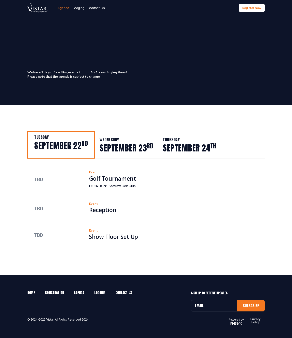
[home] (37, 8)
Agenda (63, 8)
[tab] (61, 145)
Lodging (78, 8)
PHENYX (236, 323)
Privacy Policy (255, 321)
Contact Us (96, 8)
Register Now (251, 8)
